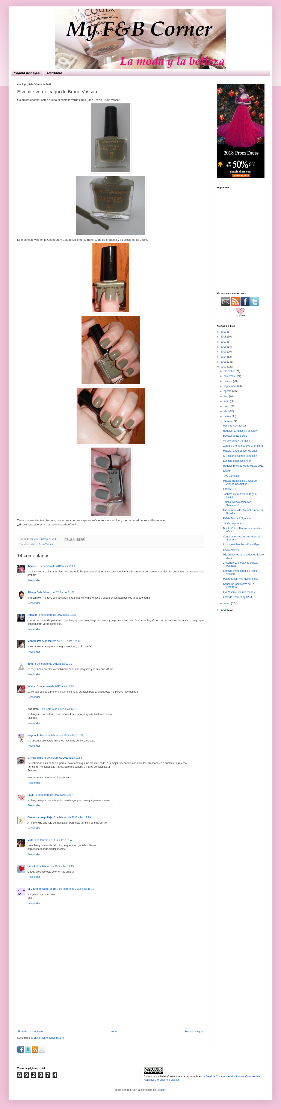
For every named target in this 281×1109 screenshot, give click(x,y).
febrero (228, 421)
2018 (224, 336)
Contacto (54, 72)
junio (227, 401)
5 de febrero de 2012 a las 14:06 (55, 686)
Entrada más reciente (30, 1031)
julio (226, 396)
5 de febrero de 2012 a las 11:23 (56, 566)
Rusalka (32, 614)
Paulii (30, 794)
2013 (224, 361)
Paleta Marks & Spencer (237, 518)
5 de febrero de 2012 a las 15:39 (64, 735)
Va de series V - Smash (236, 440)
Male (30, 840)
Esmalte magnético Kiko (237, 460)
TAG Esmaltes (231, 475)
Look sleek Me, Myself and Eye (241, 544)
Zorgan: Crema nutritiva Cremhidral (243, 445)
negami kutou (35, 735)
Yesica (31, 686)
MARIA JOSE (35, 757)
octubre (228, 381)
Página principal (27, 72)
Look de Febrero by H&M (237, 597)
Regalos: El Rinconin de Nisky (240, 430)
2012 (224, 366)
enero (227, 603)
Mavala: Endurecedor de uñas (240, 450)
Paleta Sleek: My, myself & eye (240, 578)
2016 (224, 346)
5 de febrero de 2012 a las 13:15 (57, 614)
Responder (33, 580)
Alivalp (31, 592)
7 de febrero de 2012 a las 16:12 (75, 888)
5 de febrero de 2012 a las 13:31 (53, 663)
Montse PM (34, 641)
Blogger (161, 1089)
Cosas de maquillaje (39, 817)
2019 (224, 331)
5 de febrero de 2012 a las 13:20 (60, 641)
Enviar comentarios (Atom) (48, 1037)
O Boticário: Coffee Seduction (240, 455)
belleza (33, 544)
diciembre (230, 371)
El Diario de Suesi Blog (41, 888)
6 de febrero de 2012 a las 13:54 (53, 840)
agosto (228, 391)
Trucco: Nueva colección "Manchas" (237, 504)
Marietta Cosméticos (234, 425)
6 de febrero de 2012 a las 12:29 (72, 817)
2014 (224, 356)
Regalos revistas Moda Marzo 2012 (243, 465)
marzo (228, 416)
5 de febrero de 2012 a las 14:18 (58, 709)
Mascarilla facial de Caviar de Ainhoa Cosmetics (240, 482)
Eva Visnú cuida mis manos (239, 592)
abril (226, 411)
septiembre (230, 386)
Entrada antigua (193, 1031)
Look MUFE (230, 488)
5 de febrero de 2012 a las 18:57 (54, 794)
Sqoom (227, 470)
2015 (224, 351)
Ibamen (31, 566)
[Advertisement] (110, 998)
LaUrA (31, 866)
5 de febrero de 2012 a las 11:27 (55, 592)
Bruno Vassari (45, 544)
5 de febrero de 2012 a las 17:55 (63, 757)
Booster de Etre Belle (235, 435)
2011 (224, 609)
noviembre (230, 376)
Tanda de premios (233, 523)
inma (30, 663)
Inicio (114, 1031)
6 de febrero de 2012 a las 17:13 (55, 866)
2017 (224, 341)
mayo (227, 406)
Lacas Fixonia (231, 549)
